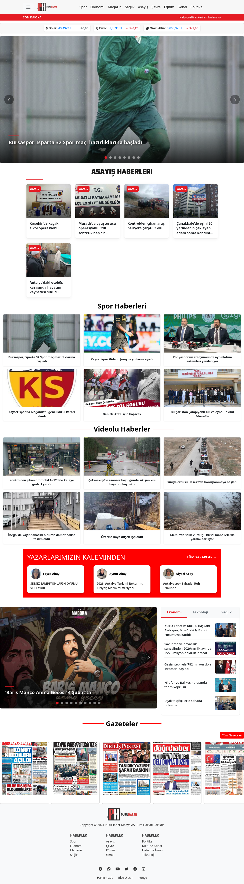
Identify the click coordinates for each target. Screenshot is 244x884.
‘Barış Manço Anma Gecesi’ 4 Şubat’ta (48, 692)
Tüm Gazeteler (232, 735)
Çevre (156, 7)
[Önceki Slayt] (9, 99)
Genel (182, 7)
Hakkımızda (105, 878)
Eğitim (169, 7)
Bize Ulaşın (126, 878)
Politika (196, 7)
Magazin (114, 7)
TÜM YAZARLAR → (202, 557)
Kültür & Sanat (152, 846)
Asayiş (143, 7)
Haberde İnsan (152, 850)
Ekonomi (97, 7)
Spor (83, 7)
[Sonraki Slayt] (235, 99)
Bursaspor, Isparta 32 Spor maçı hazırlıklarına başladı (75, 142)
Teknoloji (200, 612)
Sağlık (129, 7)
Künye (142, 878)
